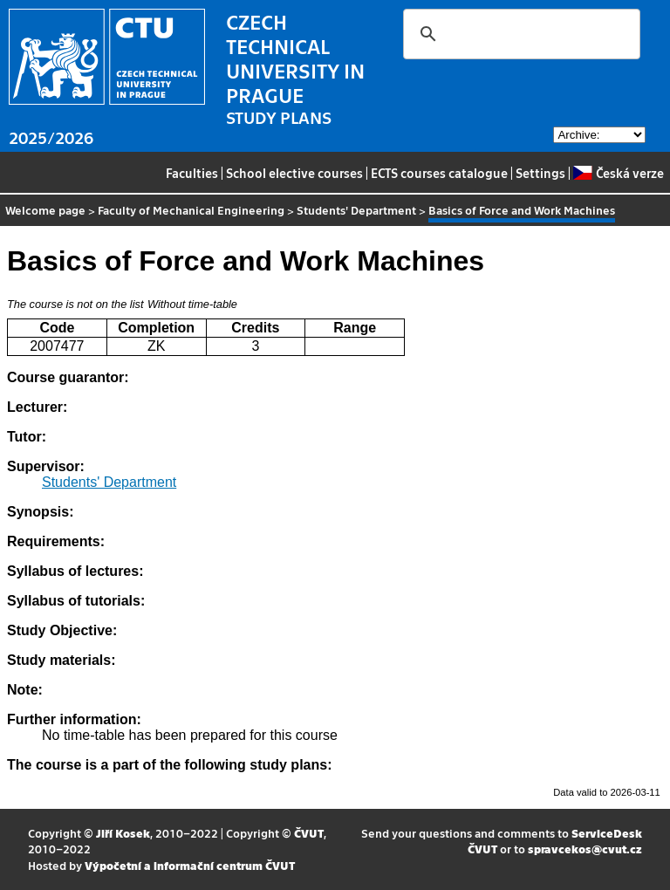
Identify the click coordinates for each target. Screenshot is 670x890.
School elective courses (294, 173)
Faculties (192, 173)
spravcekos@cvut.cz (585, 848)
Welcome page (45, 209)
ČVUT (309, 832)
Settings (540, 173)
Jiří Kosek (123, 832)
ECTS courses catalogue (439, 173)
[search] (519, 34)
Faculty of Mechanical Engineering (191, 209)
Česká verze (618, 173)
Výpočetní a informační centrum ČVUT (190, 865)
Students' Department (356, 209)
